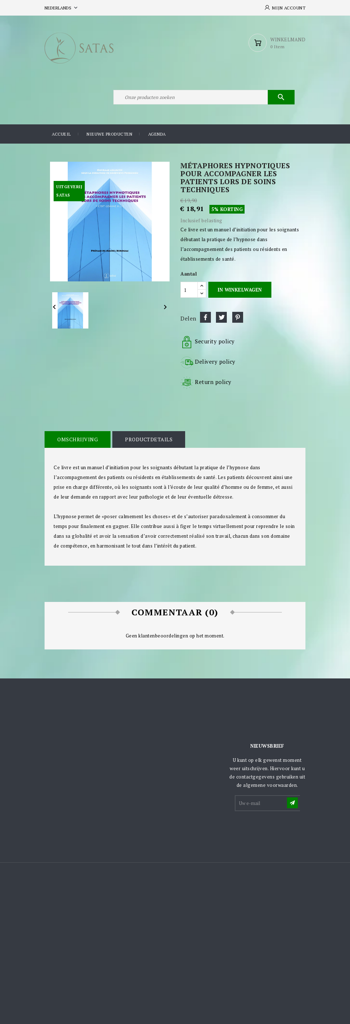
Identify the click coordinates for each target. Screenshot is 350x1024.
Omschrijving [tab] (77, 439)
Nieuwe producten (109, 134)
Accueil (61, 134)
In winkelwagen (240, 289)
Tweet (221, 317)
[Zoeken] (204, 97)
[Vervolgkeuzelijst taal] (62, 8)
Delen (205, 317)
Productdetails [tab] (148, 439)
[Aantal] (189, 290)
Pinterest (237, 317)
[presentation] (291, 830)
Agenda (157, 134)
